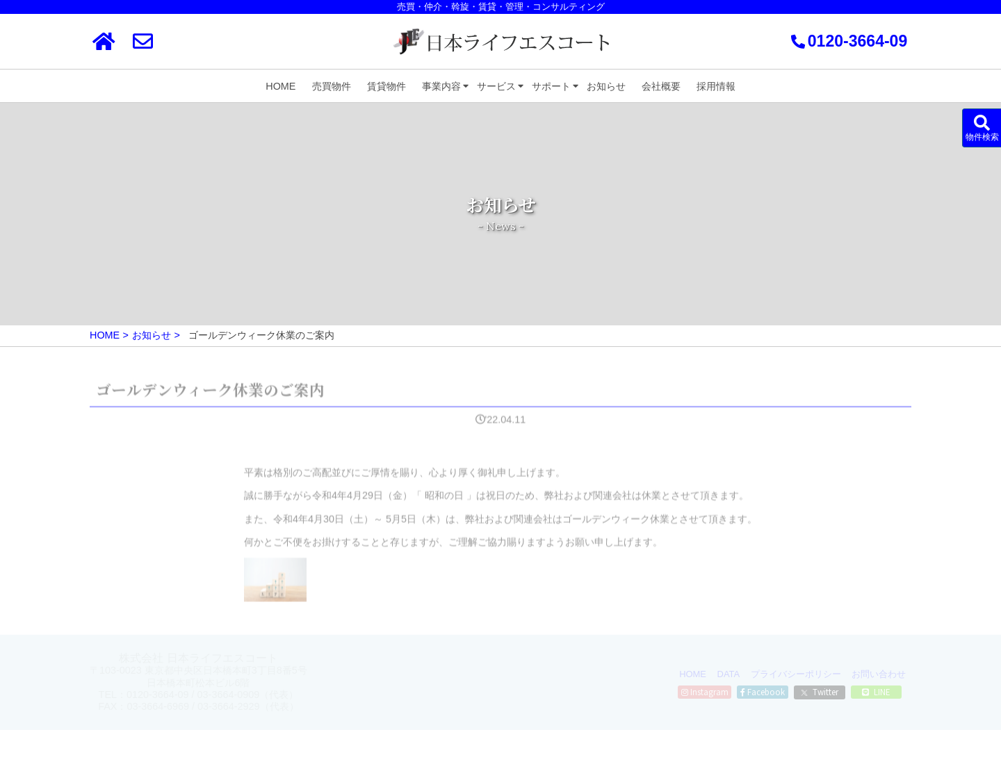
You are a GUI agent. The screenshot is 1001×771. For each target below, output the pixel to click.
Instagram (705, 691)
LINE (876, 691)
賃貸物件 (386, 86)
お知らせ (606, 86)
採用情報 (716, 86)
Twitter (819, 691)
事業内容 (441, 86)
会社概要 (661, 86)
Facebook (762, 691)
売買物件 (331, 86)
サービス (496, 86)
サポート (551, 86)
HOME (280, 86)
